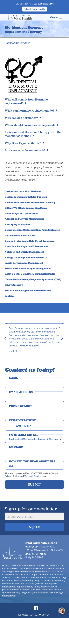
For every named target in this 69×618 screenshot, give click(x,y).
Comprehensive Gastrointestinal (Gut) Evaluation (32, 229)
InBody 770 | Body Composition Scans (26, 208)
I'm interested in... (23, 434)
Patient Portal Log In (35, 8)
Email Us (49, 3)
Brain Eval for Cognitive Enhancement (26, 246)
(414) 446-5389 (35, 3)
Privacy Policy (12, 476)
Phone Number (21, 406)
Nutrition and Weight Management (24, 251)
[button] (6, 339)
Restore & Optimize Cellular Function (26, 196)
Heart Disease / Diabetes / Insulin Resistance (30, 273)
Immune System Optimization (21, 213)
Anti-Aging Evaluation (17, 224)
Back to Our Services (17, 43)
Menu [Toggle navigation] (55, 17)
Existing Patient (22, 420)
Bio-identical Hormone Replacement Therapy (30, 202)
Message (16, 447)
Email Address (21, 392)
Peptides (10, 296)
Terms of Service (32, 476)
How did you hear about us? (32, 461)
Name (13, 378)
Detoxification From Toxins (20, 235)
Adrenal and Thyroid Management (24, 218)
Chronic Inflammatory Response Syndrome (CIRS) (33, 279)
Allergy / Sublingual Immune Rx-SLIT (26, 257)
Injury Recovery (14, 284)
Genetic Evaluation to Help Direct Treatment (30, 241)
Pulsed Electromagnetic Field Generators (28, 290)
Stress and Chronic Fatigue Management (28, 268)
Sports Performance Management (24, 263)
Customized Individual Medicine (23, 191)
